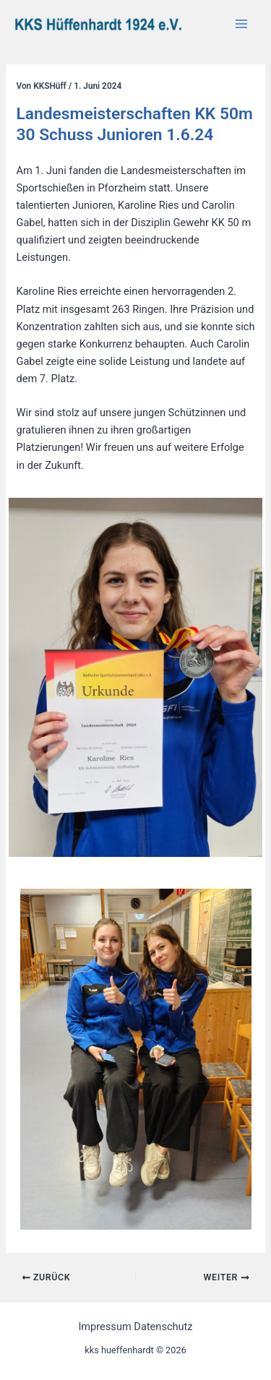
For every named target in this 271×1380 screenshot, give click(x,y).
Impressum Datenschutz (135, 1326)
